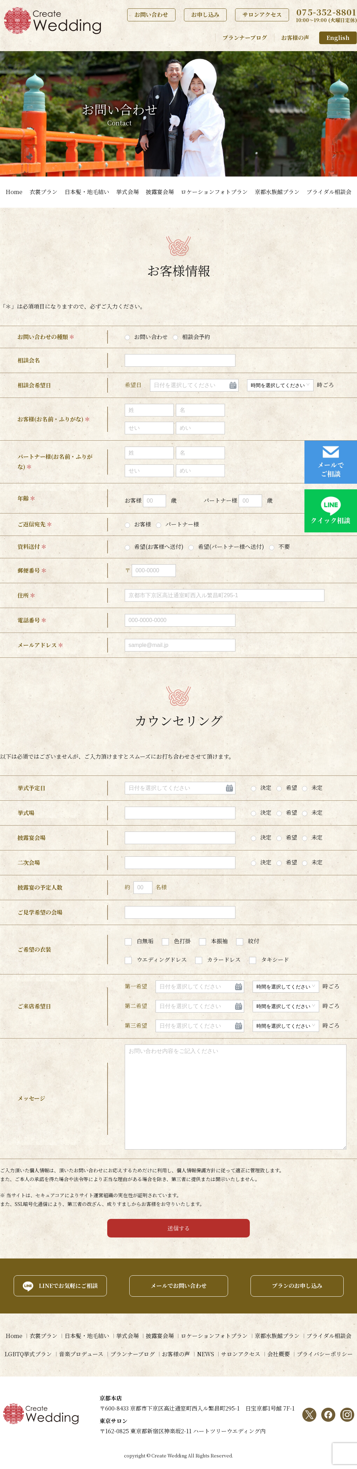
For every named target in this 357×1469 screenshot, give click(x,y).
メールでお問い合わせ (179, 1286)
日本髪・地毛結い (86, 192)
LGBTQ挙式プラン (28, 1354)
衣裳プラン (43, 192)
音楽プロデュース (81, 1354)
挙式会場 (127, 192)
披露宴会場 (160, 192)
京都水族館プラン (277, 192)
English (338, 38)
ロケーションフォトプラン (214, 192)
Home (14, 192)
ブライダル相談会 (329, 192)
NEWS (205, 1354)
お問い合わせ (151, 15)
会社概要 (278, 1354)
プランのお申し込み (297, 1286)
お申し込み (205, 15)
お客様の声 (295, 38)
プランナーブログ (244, 38)
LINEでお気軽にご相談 (68, 1286)
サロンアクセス (262, 15)
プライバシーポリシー (325, 1354)
